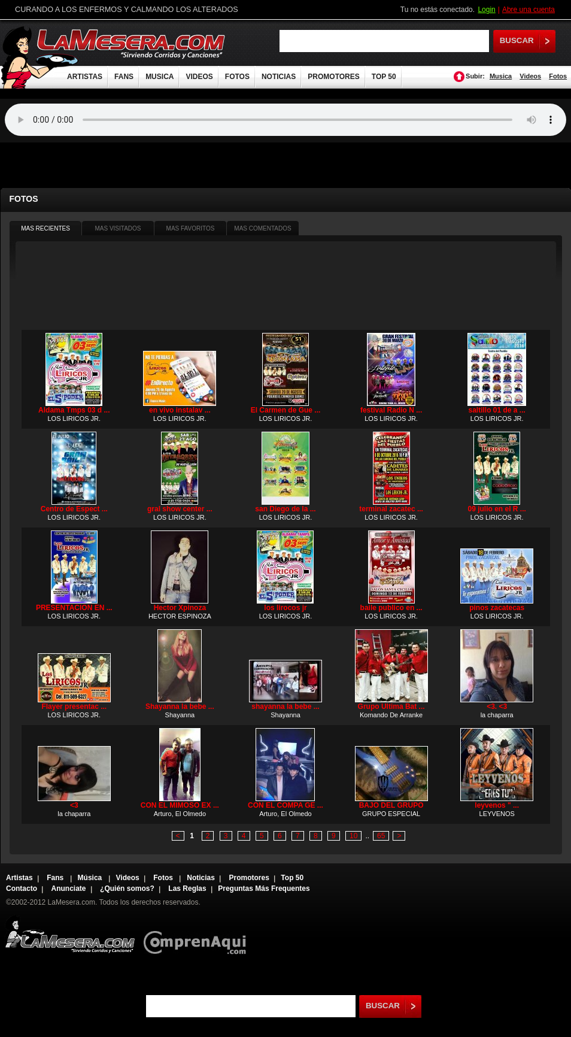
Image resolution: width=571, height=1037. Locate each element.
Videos (530, 76)
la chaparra (497, 714)
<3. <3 (497, 706)
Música (91, 878)
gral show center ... (179, 509)
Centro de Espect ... (74, 509)
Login (486, 9)
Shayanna (180, 714)
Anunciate (68, 888)
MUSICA (159, 76)
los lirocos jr (285, 608)
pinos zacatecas (496, 608)
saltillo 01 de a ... (497, 410)
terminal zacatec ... (391, 509)
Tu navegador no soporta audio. (285, 120)
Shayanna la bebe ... (179, 706)
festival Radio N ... (391, 410)
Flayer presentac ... (74, 706)
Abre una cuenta (528, 9)
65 (381, 836)
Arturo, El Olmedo (180, 813)
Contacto (21, 888)
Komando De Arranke (391, 714)
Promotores (249, 878)
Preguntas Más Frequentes (263, 888)
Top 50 (292, 878)
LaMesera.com (132, 43)
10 (353, 836)
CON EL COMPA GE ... (285, 805)
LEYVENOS (497, 813)
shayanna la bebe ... (285, 706)
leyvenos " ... (497, 805)
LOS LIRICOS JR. (74, 418)
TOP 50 (384, 76)
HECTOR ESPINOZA (179, 616)
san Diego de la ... (285, 509)
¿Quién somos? (127, 888)
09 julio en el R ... (497, 509)
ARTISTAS (84, 76)
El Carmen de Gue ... (286, 410)
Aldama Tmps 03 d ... (74, 410)
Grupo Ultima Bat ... (391, 706)
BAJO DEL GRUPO (391, 805)
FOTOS (237, 76)
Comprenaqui (198, 934)
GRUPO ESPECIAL (391, 813)
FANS (123, 76)
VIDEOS (199, 76)
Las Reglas (187, 888)
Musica (501, 76)
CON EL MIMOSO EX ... (180, 805)
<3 (74, 805)
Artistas (19, 878)
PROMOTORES (333, 76)
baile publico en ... (391, 608)
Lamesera (69, 934)
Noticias (201, 878)
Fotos (558, 76)
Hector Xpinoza (180, 608)
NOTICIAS (279, 76)
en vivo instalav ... (180, 410)
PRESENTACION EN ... (74, 608)
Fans (56, 878)
